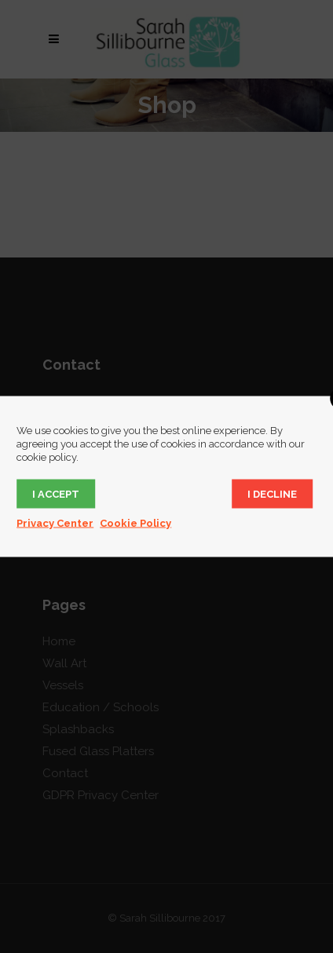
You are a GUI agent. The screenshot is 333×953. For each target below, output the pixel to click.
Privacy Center (54, 523)
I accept (55, 494)
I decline (272, 494)
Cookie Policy (135, 523)
